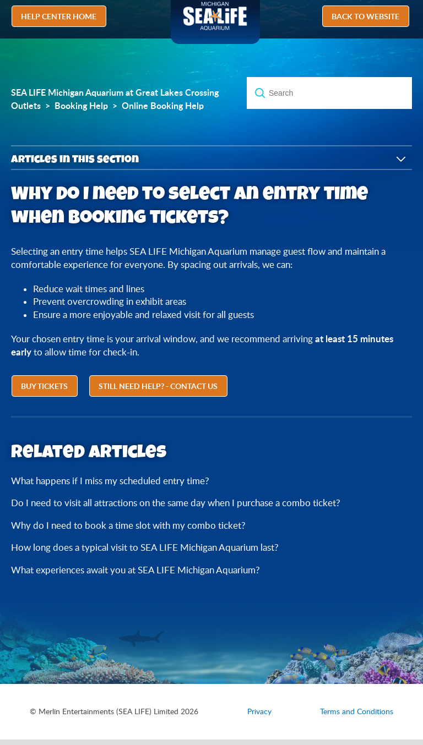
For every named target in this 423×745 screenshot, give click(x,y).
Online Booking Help (163, 106)
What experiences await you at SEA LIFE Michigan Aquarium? (135, 570)
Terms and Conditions (356, 711)
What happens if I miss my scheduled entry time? (110, 480)
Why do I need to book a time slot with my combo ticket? (128, 525)
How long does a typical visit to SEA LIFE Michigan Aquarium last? (145, 547)
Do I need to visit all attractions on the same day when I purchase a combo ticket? (175, 502)
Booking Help (81, 106)
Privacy (259, 711)
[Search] (329, 93)
